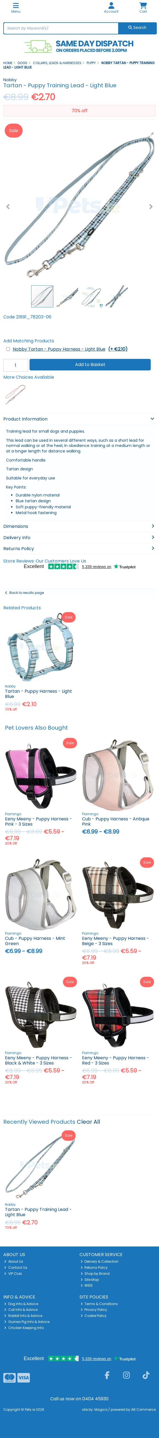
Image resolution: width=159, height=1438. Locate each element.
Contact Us (15, 1267)
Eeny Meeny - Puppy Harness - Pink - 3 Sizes (38, 821)
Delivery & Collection (100, 1261)
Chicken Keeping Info (24, 1327)
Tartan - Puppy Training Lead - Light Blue (38, 1212)
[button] (150, 135)
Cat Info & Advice (21, 1309)
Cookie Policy (94, 1315)
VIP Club (13, 1273)
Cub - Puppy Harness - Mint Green (35, 941)
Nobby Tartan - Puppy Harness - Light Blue (70, 349)
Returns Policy (94, 1267)
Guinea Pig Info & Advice (26, 1321)
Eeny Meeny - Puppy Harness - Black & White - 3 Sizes (38, 1060)
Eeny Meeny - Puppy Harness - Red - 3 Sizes (115, 1060)
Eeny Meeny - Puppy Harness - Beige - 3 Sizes (115, 941)
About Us (13, 1261)
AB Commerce (143, 1409)
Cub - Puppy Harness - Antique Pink (115, 821)
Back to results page (26, 592)
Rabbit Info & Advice (23, 1315)
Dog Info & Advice (21, 1303)
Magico (100, 1409)
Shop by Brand (95, 1273)
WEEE (87, 1285)
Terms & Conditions (99, 1303)
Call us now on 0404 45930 (79, 1399)
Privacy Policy (94, 1309)
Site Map (90, 1279)
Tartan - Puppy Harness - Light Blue (38, 694)
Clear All (88, 1122)
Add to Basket (90, 364)
